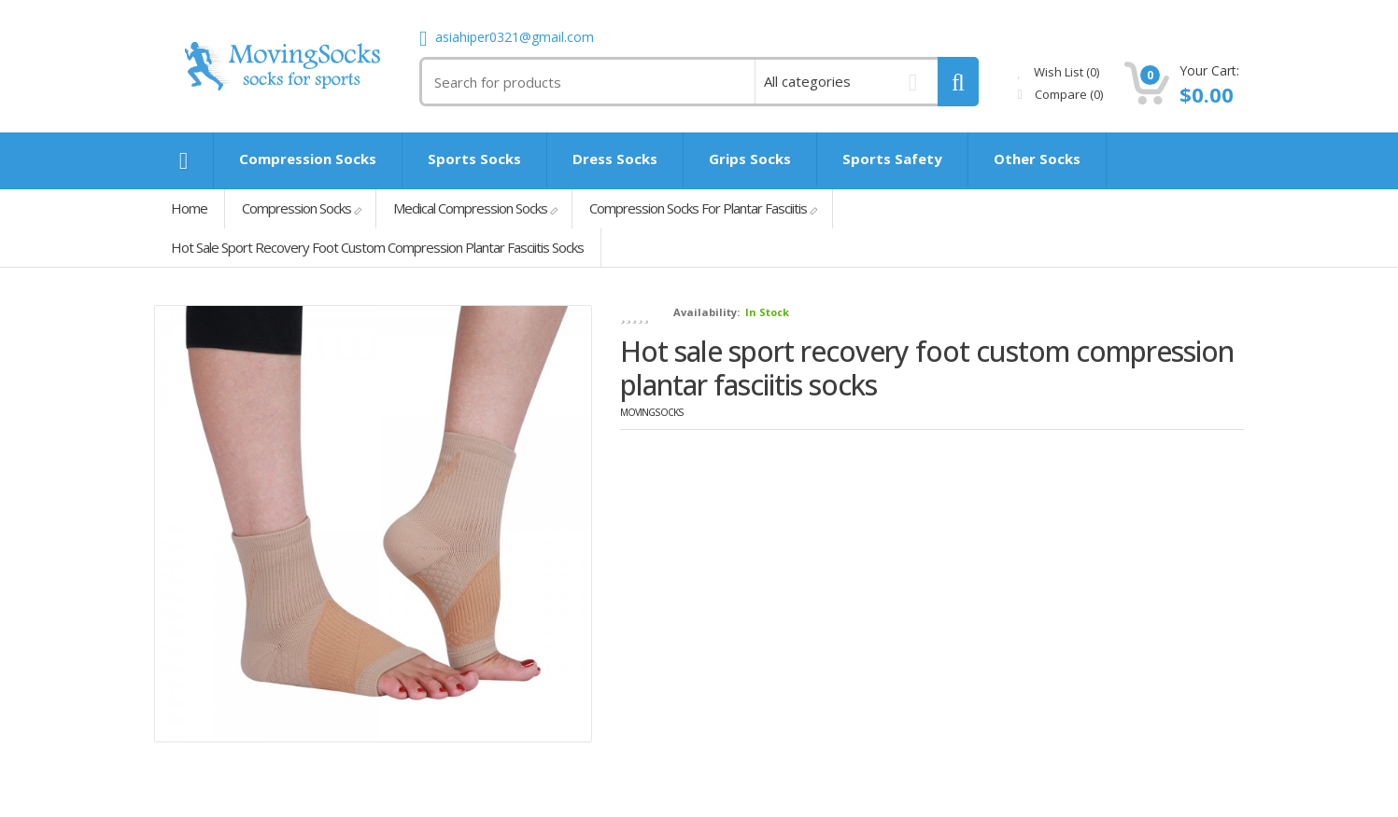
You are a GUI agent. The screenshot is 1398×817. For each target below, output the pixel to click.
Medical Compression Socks (470, 208)
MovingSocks (652, 412)
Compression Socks (296, 208)
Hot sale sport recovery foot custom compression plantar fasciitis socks (377, 247)
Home (189, 208)
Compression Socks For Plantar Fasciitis (698, 208)
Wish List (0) (1059, 71)
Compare (1060, 94)
